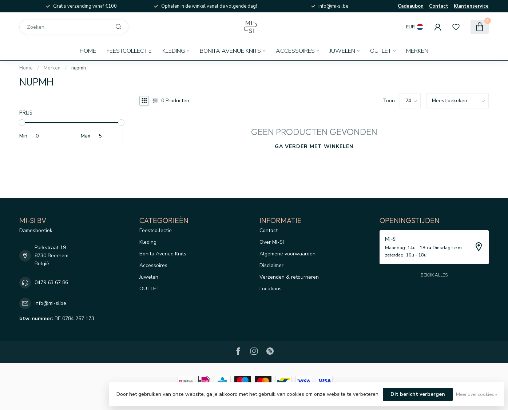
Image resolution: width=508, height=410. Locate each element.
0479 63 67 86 (51, 282)
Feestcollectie (129, 51)
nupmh (78, 68)
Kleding (173, 51)
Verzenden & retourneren (289, 277)
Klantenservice (471, 6)
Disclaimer (271, 265)
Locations (270, 288)
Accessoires (295, 51)
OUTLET (380, 51)
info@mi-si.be (50, 303)
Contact (438, 6)
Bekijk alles (434, 275)
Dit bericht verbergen (417, 394)
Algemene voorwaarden (287, 253)
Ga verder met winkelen (314, 146)
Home (88, 51)
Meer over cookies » (476, 394)
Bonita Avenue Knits (230, 51)
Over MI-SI (271, 242)
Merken (417, 51)
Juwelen (342, 51)
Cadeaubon (411, 6)
